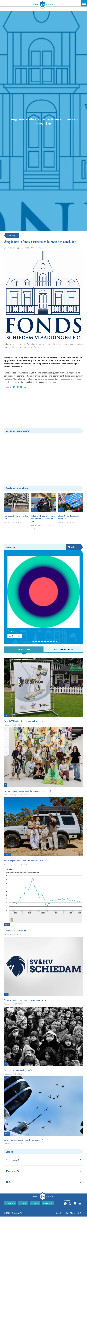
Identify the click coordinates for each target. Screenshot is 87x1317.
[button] (30, 641)
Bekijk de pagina (15, 636)
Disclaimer (47, 1204)
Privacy (35, 1204)
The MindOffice (76, 1213)
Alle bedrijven (74, 547)
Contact (23, 1204)
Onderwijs (11, 235)
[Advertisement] (43, 409)
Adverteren (10, 1204)
